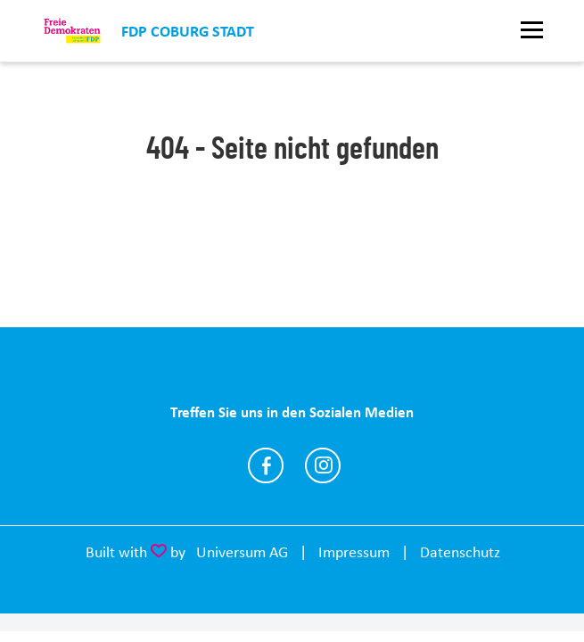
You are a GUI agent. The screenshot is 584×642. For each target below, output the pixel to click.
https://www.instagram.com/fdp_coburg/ (323, 465)
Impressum (354, 552)
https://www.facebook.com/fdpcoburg (266, 465)
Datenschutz (460, 552)
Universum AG (242, 552)
